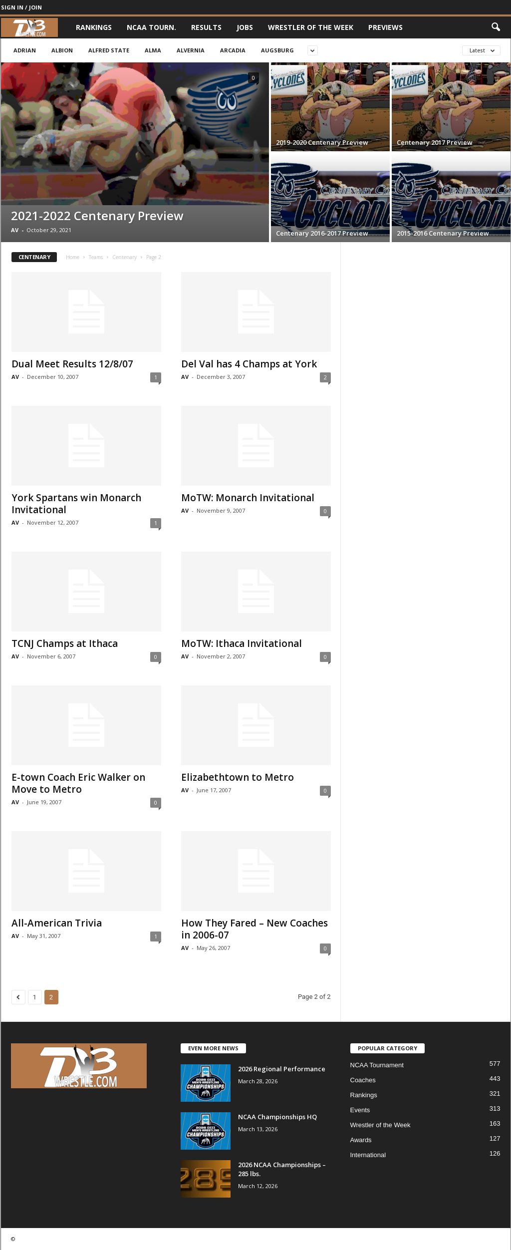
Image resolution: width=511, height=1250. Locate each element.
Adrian (24, 50)
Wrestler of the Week (310, 27)
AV (14, 230)
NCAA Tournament (377, 1065)
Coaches (363, 1080)
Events (360, 1110)
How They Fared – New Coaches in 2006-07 (254, 929)
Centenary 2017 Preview (435, 142)
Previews (385, 27)
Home (72, 257)
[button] (496, 27)
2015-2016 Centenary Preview (443, 233)
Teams (96, 257)
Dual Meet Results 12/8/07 (72, 363)
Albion (62, 50)
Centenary (124, 257)
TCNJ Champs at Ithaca (64, 643)
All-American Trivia (56, 923)
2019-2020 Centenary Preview (322, 142)
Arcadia (233, 50)
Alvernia (191, 50)
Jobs (245, 27)
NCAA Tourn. (151, 27)
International (368, 1155)
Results (206, 27)
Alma (153, 50)
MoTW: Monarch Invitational (247, 497)
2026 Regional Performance (281, 1068)
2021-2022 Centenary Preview (97, 215)
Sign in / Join (21, 7)
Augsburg (277, 50)
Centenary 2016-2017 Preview (322, 233)
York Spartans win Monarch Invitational (76, 503)
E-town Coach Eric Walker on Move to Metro (78, 783)
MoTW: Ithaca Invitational (241, 643)
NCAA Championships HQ (277, 1116)
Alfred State (108, 50)
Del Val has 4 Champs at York (249, 363)
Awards (361, 1140)
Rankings (94, 27)
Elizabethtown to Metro (237, 777)
